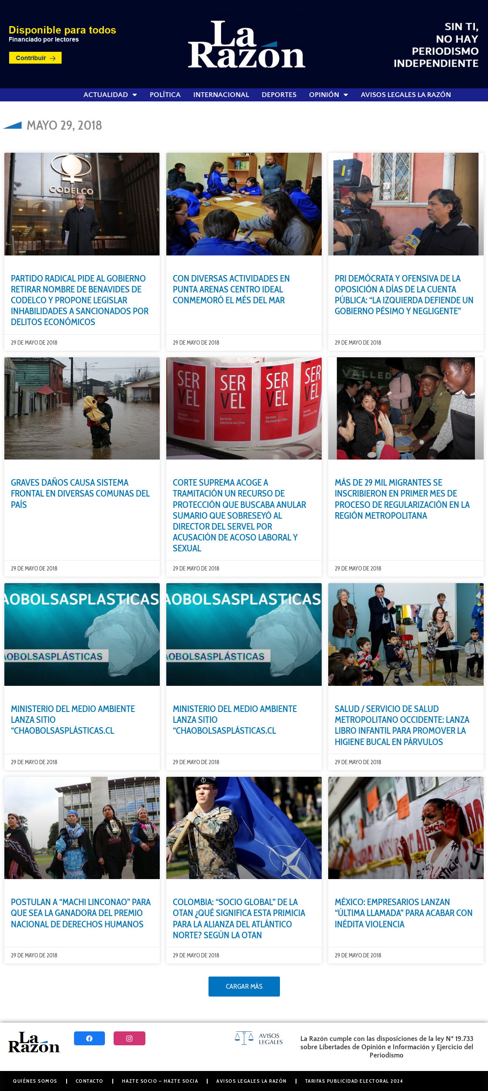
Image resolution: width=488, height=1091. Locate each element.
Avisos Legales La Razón (406, 95)
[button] (244, 987)
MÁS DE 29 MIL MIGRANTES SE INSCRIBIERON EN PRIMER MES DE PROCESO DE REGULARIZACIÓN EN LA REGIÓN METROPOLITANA (402, 499)
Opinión (328, 95)
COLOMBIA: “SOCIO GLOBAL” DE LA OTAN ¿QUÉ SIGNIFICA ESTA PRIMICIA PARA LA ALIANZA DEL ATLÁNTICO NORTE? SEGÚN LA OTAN (239, 918)
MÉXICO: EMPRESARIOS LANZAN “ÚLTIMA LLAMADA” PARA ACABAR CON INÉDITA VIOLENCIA (404, 912)
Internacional (221, 95)
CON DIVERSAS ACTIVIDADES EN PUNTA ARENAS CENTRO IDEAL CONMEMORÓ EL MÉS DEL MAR (231, 289)
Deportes (279, 95)
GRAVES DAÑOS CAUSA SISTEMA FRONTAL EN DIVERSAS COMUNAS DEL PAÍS (80, 493)
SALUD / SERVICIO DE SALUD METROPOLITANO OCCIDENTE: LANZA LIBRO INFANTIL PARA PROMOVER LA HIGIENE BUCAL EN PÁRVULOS (402, 725)
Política (165, 95)
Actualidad (110, 95)
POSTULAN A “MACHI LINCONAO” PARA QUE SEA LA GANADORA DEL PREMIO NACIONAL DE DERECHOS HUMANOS (81, 912)
